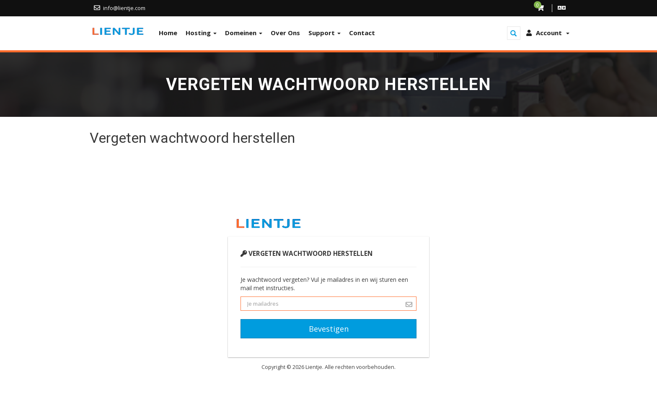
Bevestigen (329, 329)
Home (168, 32)
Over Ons (285, 32)
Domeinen (243, 32)
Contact (362, 32)
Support (324, 32)
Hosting (201, 32)
